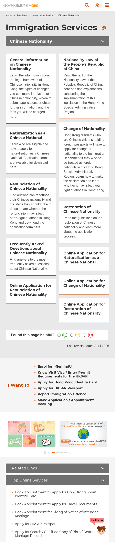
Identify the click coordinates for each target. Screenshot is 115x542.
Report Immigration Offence (62, 394)
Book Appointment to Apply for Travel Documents (56, 504)
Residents (22, 15)
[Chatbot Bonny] (98, 527)
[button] (87, 5)
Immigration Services (43, 15)
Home (9, 15)
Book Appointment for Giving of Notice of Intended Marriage (57, 514)
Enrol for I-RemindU (55, 366)
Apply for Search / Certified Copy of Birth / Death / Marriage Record (55, 534)
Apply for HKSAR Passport (36, 524)
